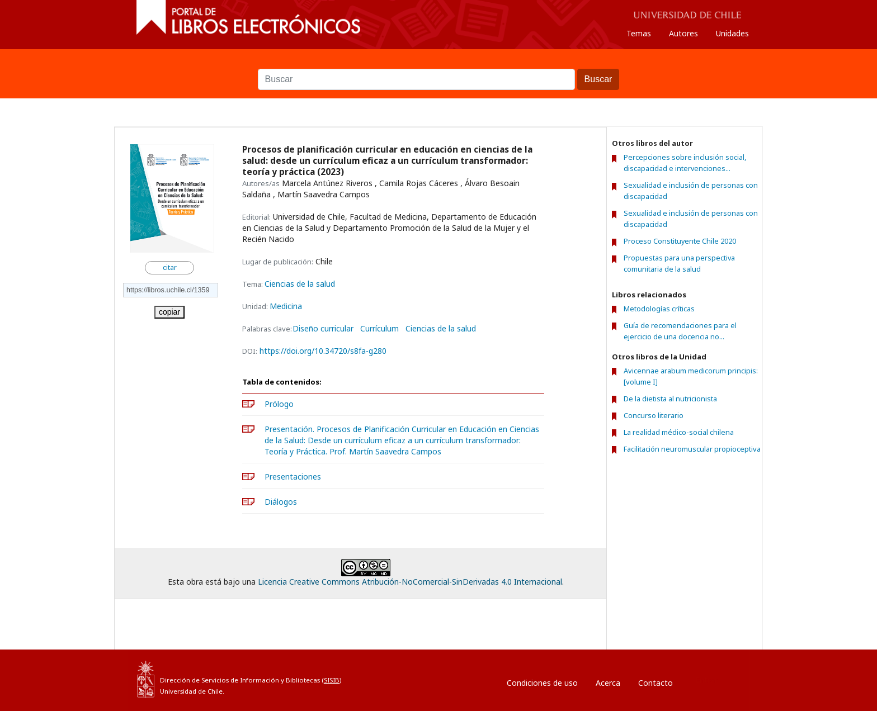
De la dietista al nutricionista (670, 399)
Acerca (608, 682)
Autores (683, 33)
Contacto (655, 682)
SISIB (332, 680)
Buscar (438, 63)
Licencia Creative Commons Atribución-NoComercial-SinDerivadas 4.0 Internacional (410, 581)
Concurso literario (653, 415)
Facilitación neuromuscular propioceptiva (692, 449)
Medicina (286, 306)
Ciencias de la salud (300, 283)
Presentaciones (293, 476)
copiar (169, 311)
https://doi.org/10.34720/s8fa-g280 (323, 350)
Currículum (379, 329)
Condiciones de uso (542, 682)
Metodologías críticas (659, 309)
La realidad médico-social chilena (679, 432)
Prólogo (279, 404)
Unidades (732, 33)
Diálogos (281, 501)
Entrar (706, 680)
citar (170, 267)
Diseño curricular (323, 329)
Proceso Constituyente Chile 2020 (680, 241)
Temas (638, 33)
